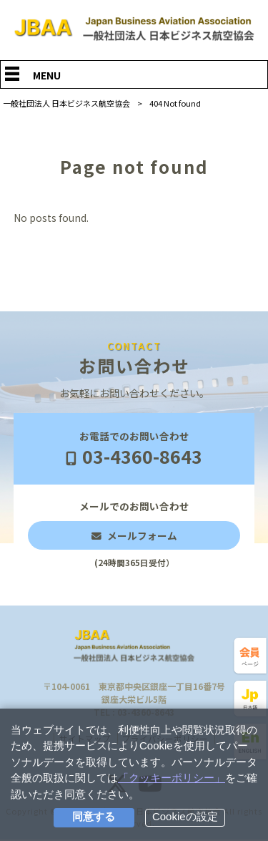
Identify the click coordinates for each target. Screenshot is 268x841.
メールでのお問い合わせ (134, 534)
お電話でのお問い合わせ (134, 449)
